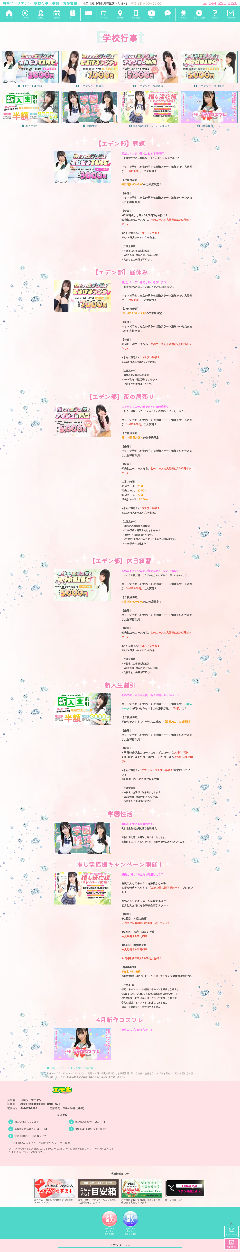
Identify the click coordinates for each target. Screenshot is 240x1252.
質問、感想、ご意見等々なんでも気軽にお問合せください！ (98, 1191)
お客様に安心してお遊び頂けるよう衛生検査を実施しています (141, 1191)
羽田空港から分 (27, 1121)
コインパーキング (96, 1148)
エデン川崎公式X (185, 1190)
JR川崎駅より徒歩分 (90, 1129)
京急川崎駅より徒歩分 (30, 1136)
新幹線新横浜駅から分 (30, 1129)
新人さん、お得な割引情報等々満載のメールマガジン (54, 1191)
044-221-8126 (28, 1108)
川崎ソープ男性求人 (130, 1223)
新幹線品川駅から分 (90, 1121)
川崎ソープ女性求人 (109, 1223)
